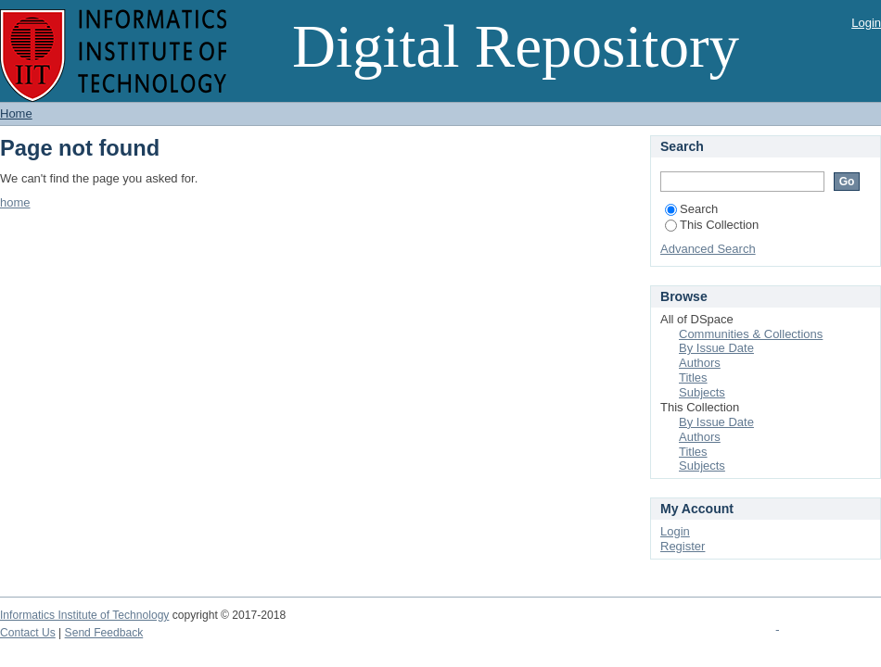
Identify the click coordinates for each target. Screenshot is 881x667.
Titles (693, 377)
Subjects (702, 392)
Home (16, 113)
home (15, 202)
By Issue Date (716, 348)
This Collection (712, 225)
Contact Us (28, 632)
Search (691, 209)
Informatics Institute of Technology (84, 615)
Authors (700, 363)
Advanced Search (708, 249)
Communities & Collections (751, 334)
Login (866, 23)
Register (682, 546)
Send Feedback (104, 632)
